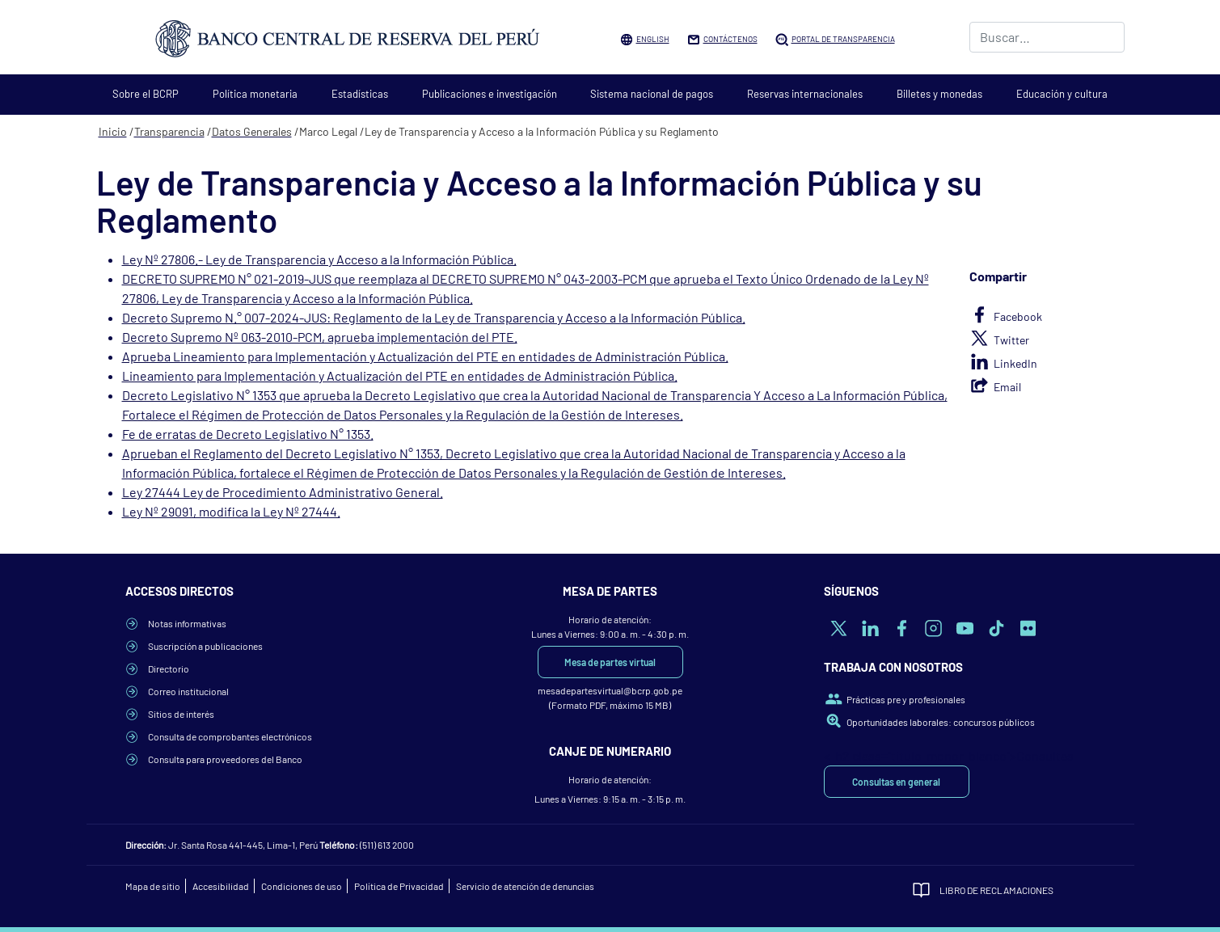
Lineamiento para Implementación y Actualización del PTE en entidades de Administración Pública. (400, 375)
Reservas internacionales (805, 93)
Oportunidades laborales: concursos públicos (940, 721)
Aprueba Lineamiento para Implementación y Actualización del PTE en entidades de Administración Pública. (425, 356)
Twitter (1011, 340)
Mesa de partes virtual (610, 662)
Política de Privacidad (399, 886)
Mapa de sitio (152, 886)
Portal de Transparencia (843, 39)
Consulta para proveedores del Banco (225, 759)
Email (1007, 387)
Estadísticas (359, 93)
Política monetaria (255, 93)
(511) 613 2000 (387, 844)
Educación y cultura (1062, 93)
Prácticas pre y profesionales (905, 699)
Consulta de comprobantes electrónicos (230, 736)
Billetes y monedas (939, 93)
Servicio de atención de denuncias (525, 886)
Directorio (168, 668)
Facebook (1018, 316)
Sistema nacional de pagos (651, 93)
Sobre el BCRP (145, 93)
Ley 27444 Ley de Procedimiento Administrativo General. (282, 492)
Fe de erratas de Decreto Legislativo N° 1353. (248, 433)
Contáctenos (730, 39)
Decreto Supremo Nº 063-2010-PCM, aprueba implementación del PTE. (319, 336)
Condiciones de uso (301, 886)
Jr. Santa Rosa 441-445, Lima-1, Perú (243, 844)
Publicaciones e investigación (489, 93)
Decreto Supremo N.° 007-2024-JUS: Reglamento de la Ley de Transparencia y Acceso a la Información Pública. (433, 317)
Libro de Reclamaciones (996, 890)
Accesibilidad (220, 886)
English (652, 39)
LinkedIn (1015, 363)
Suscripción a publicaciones (205, 646)
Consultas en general (896, 781)
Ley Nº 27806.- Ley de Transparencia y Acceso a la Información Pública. (319, 259)
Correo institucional (188, 691)
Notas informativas (187, 623)
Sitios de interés (181, 713)
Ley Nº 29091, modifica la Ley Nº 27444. (231, 511)
